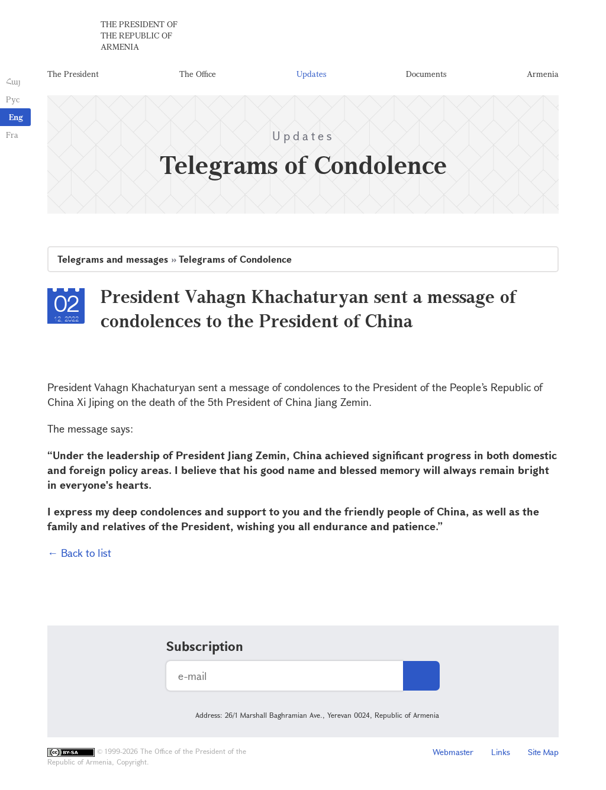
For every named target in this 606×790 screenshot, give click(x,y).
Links (500, 751)
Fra (12, 134)
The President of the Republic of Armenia (139, 35)
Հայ (13, 81)
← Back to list (79, 553)
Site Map (543, 751)
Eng (16, 116)
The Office (197, 73)
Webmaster (453, 751)
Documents (426, 73)
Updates (311, 73)
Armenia (543, 73)
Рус (13, 99)
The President (73, 73)
